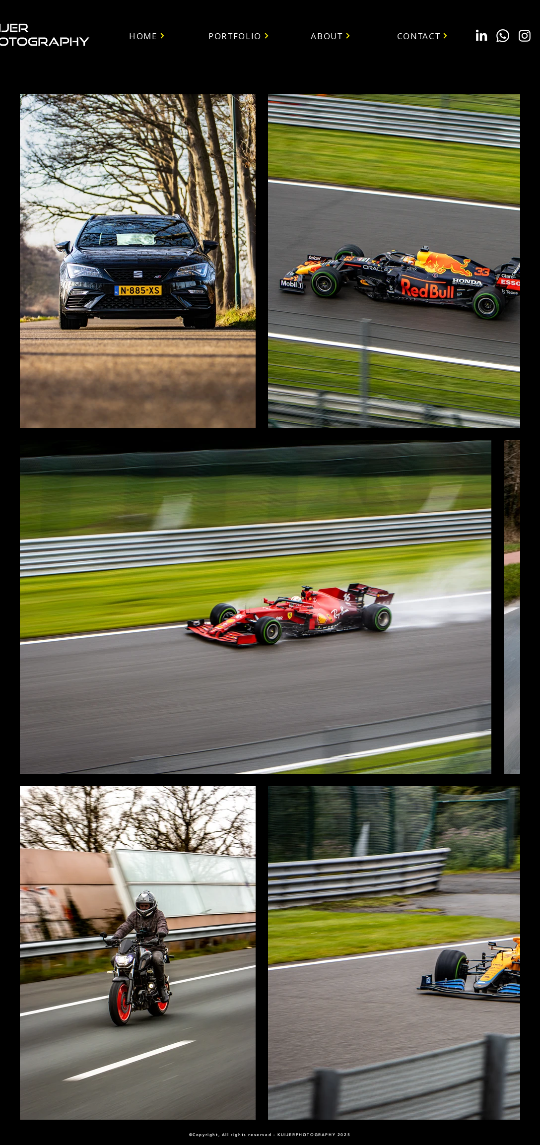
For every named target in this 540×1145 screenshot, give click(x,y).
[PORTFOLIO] (239, 35)
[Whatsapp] (502, 35)
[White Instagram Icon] (525, 36)
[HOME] (147, 35)
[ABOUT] (331, 35)
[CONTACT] (423, 35)
